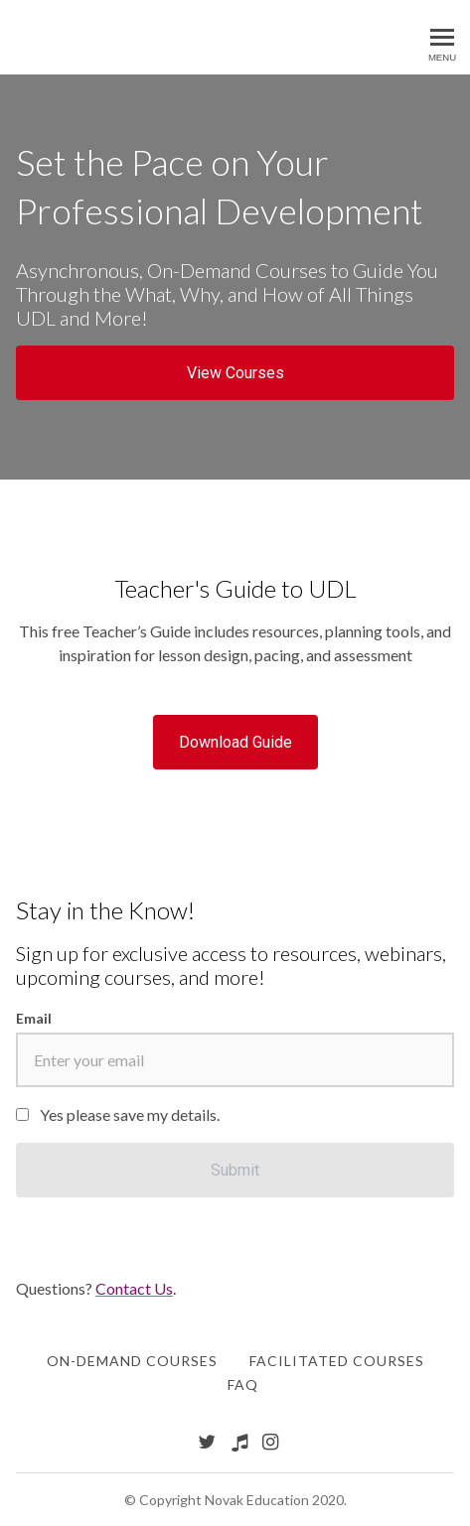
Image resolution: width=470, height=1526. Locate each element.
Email (34, 1018)
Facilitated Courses (336, 1360)
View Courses (235, 372)
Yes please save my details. (130, 1114)
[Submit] (235, 1170)
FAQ (243, 1384)
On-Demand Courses (132, 1360)
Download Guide (235, 742)
